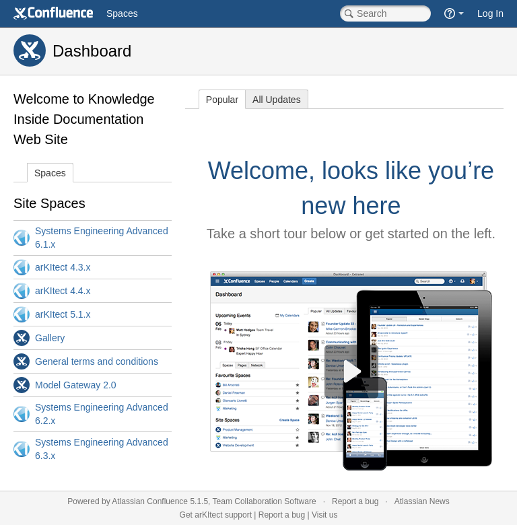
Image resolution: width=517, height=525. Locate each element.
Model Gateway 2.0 (75, 385)
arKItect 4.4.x (62, 290)
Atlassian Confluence (150, 501)
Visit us (324, 515)
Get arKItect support (216, 515)
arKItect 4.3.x (62, 267)
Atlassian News (422, 501)
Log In (490, 13)
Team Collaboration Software (264, 501)
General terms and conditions (96, 361)
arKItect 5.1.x (62, 314)
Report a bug (355, 501)
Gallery (50, 337)
